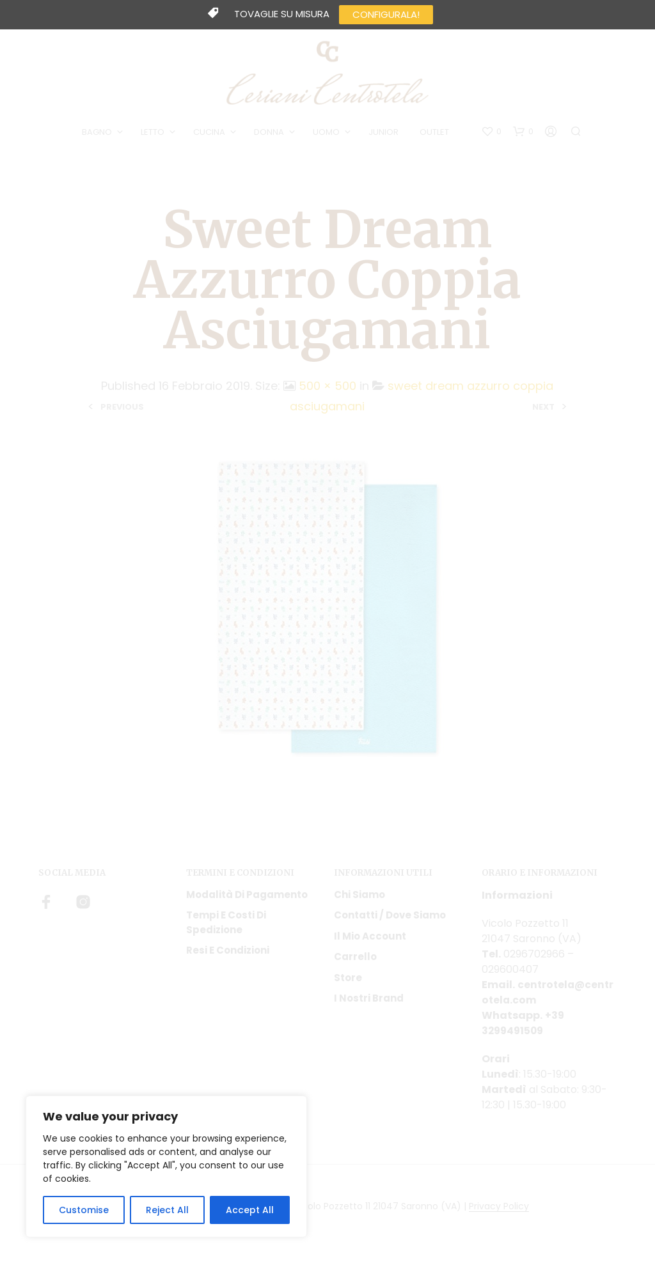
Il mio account (370, 938)
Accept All (250, 1210)
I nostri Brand (369, 1000)
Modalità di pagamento (247, 896)
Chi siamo (359, 896)
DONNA (270, 133)
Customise (84, 1210)
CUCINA (210, 133)
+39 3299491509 (523, 1025)
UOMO (327, 133)
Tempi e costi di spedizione (226, 925)
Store (348, 979)
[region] (166, 1166)
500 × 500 (327, 388)
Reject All (167, 1210)
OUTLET (435, 133)
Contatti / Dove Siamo (390, 917)
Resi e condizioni (227, 952)
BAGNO (98, 133)
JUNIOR (385, 133)
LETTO (154, 133)
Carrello (355, 959)
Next (543, 409)
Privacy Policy (499, 1209)
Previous (122, 409)
